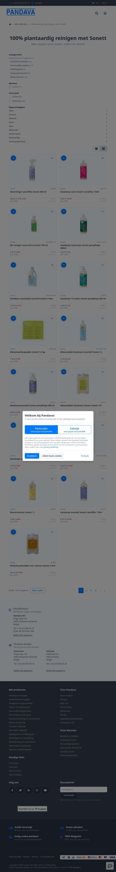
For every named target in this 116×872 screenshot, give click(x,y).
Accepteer (32, 455)
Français (85, 455)
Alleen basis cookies (52, 455)
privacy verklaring (51, 447)
